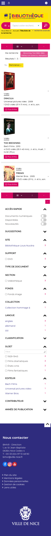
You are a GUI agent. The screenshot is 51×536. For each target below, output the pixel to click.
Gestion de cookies (14, 484)
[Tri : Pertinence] (16, 65)
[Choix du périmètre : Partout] (5, 25)
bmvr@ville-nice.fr (13, 457)
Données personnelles (16, 481)
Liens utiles (10, 488)
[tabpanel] (25, 229)
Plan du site (10, 475)
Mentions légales (13, 478)
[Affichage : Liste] (20, 47)
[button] (25, 246)
